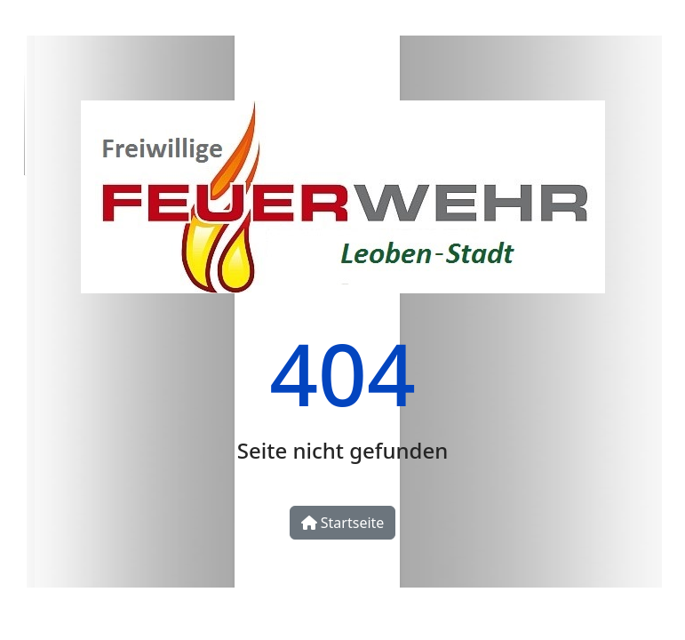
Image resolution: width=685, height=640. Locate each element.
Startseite (343, 522)
